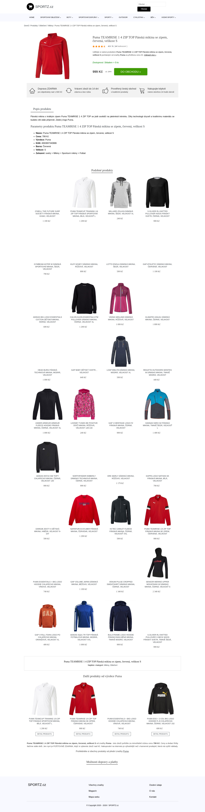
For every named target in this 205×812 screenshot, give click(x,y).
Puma (122, 55)
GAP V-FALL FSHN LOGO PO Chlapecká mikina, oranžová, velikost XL (47, 637)
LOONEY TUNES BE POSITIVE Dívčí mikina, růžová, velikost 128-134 (84, 425)
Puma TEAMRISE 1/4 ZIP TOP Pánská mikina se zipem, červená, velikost (157, 531)
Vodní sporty (167, 17)
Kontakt (152, 797)
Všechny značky (96, 785)
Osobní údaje (155, 785)
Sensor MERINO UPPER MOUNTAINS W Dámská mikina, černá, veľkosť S (157, 584)
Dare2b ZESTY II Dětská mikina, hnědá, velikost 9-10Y (47, 531)
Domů (26, 26)
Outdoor (123, 17)
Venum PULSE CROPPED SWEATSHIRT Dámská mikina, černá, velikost (121, 584)
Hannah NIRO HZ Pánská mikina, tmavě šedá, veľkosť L (157, 425)
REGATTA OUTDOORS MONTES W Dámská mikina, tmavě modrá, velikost (157, 372)
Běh (152, 17)
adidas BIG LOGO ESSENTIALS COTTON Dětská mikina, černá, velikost (47, 319)
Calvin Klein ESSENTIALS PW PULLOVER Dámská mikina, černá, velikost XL (84, 319)
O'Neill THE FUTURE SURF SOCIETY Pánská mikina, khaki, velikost (47, 213)
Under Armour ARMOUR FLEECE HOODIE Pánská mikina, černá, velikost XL (47, 425)
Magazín (93, 791)
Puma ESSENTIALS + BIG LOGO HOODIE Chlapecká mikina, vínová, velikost (47, 584)
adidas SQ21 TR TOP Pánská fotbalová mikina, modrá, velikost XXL (84, 637)
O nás (152, 791)
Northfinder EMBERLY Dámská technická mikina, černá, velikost (84, 478)
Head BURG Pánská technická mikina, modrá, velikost (47, 372)
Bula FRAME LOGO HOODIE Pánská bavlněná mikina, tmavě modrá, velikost (121, 637)
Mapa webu (94, 797)
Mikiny (50, 26)
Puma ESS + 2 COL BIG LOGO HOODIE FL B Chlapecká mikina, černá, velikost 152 (161, 721)
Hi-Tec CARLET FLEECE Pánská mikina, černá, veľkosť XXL (120, 531)
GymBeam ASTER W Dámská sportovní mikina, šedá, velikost (47, 266)
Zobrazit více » (150, 55)
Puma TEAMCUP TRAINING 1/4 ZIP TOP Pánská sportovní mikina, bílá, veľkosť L (84, 213)
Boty (69, 17)
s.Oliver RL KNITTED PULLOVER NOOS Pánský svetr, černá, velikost (157, 213)
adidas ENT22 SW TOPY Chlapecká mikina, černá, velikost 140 (47, 478)
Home (31, 17)
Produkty (34, 26)
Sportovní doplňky (88, 17)
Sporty (108, 17)
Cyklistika (138, 17)
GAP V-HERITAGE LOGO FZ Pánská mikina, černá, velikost (121, 425)
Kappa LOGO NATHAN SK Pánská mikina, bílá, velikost (157, 478)
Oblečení (43, 26)
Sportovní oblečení (49, 17)
